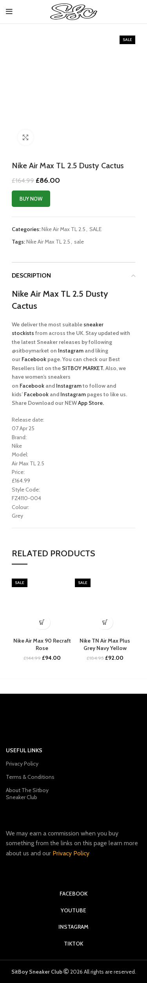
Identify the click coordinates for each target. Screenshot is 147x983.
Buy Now (31, 199)
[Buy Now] (42, 622)
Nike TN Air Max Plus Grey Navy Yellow (105, 644)
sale (79, 241)
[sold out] (105, 622)
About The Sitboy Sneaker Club (27, 794)
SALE (95, 229)
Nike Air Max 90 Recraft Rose (42, 644)
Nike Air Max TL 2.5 (63, 229)
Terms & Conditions (30, 776)
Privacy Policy (22, 763)
